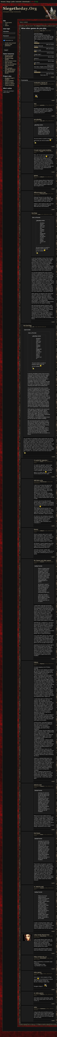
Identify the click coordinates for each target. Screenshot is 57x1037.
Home (21, 22)
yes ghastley (38, 119)
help (36, 1)
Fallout (36, 662)
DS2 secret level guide (9, 66)
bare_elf (42, 30)
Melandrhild (43, 936)
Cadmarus (42, 1008)
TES (35, 104)
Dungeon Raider (9, 80)
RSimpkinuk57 (43, 193)
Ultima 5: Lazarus (9, 83)
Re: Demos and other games (42, 560)
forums (3, 1)
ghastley (42, 105)
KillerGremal (43, 481)
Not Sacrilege (27, 325)
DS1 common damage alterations (10, 68)
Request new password (8, 45)
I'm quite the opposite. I (41, 460)
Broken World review (10, 61)
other (35, 1007)
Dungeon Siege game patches (9, 56)
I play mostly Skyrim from (41, 935)
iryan (39, 214)
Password (6, 35)
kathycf (42, 176)
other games (37, 972)
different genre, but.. (40, 192)
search (7, 25)
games (36, 175)
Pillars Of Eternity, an (40, 957)
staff (6, 24)
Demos (36, 529)
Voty (41, 973)
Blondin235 (43, 958)
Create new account (10, 43)
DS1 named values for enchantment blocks (10, 72)
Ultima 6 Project (9, 82)
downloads (26, 1)
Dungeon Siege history (9, 59)
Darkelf (42, 561)
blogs (8, 1)
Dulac (41, 151)
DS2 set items (8, 62)
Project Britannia (9, 85)
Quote (52, 77)
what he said (38, 785)
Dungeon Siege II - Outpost (10, 78)
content (26, 22)
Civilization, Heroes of (40, 82)
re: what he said (39, 886)
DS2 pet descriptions (10, 64)
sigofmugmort (43, 84)
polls (13, 1)
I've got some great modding (42, 150)
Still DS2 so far (38, 480)
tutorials (18, 1)
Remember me (9, 40)
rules (32, 1)
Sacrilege (34, 213)
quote (53, 100)
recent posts (8, 22)
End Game (37, 833)
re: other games (38, 993)
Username (6, 31)
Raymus (42, 663)
